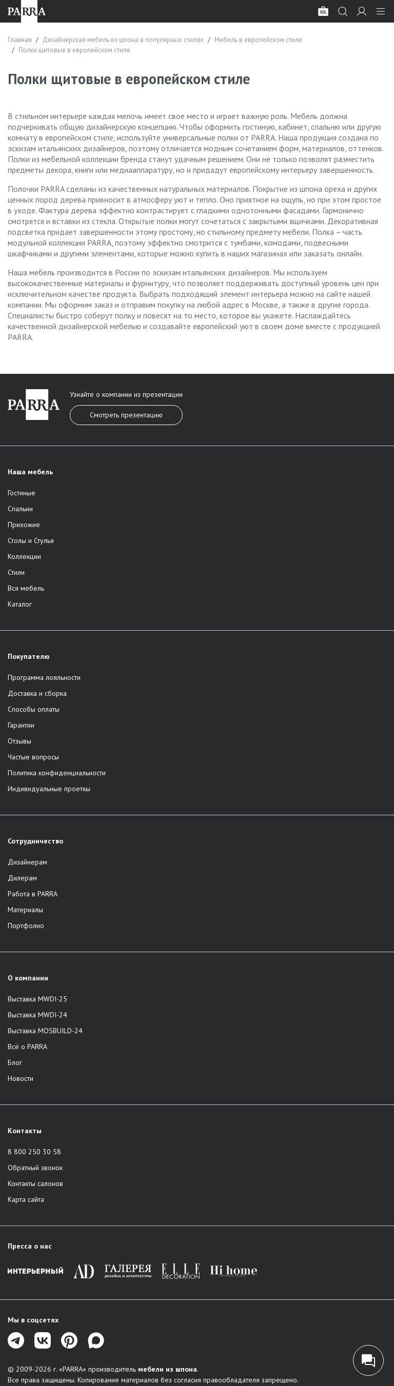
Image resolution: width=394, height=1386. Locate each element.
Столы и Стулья (31, 540)
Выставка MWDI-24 (37, 1014)
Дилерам (22, 877)
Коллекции (24, 556)
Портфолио (26, 925)
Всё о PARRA (27, 1046)
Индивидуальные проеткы (49, 788)
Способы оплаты (34, 709)
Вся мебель (26, 588)
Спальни (20, 508)
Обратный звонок (35, 1167)
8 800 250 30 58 (34, 1151)
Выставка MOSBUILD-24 (45, 1030)
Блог (15, 1062)
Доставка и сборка (37, 693)
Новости (20, 1078)
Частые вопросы (33, 756)
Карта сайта (26, 1199)
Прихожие (24, 524)
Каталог (20, 604)
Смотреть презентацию (126, 414)
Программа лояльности (44, 677)
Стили (16, 572)
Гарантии (21, 725)
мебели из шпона (167, 1369)
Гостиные (21, 492)
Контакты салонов (35, 1183)
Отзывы (19, 741)
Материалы (25, 909)
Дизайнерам (27, 862)
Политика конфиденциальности (57, 772)
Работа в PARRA (32, 893)
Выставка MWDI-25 (37, 998)
